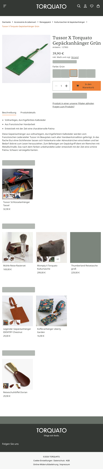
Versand (75, 57)
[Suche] (78, 6)
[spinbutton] (61, 85)
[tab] (9, 113)
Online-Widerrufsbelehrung (45, 464)
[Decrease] (56, 85)
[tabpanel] (51, 135)
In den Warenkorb (85, 86)
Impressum (65, 464)
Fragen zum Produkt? (63, 106)
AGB (68, 460)
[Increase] (66, 85)
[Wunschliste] (91, 6)
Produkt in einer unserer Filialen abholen (73, 103)
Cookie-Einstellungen (42, 460)
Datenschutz (59, 460)
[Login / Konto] (85, 6)
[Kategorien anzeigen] (4, 6)
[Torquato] (51, 6)
